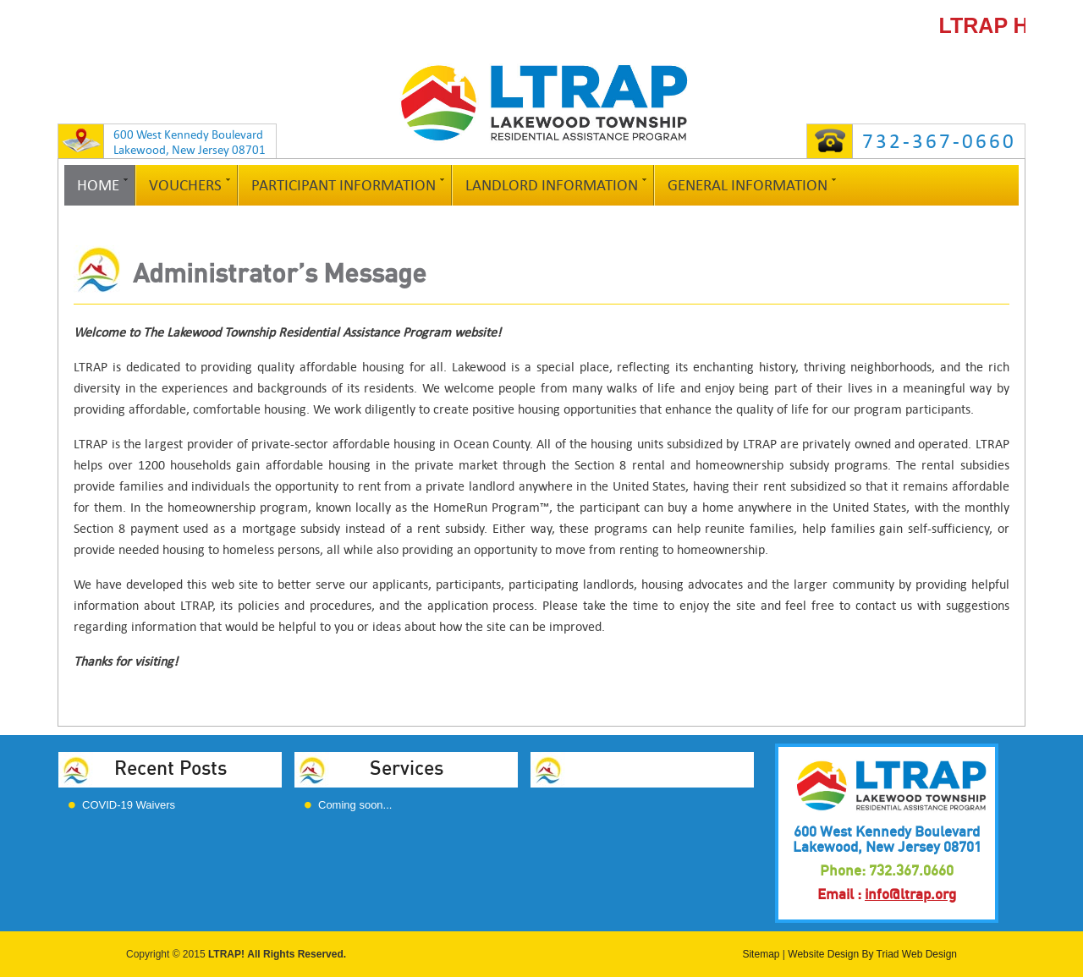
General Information (747, 185)
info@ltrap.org (910, 894)
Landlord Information (551, 185)
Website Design (823, 954)
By (867, 954)
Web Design (929, 954)
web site (235, 584)
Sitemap (760, 954)
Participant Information (343, 185)
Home (98, 185)
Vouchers (185, 185)
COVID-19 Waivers (128, 805)
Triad (888, 954)
